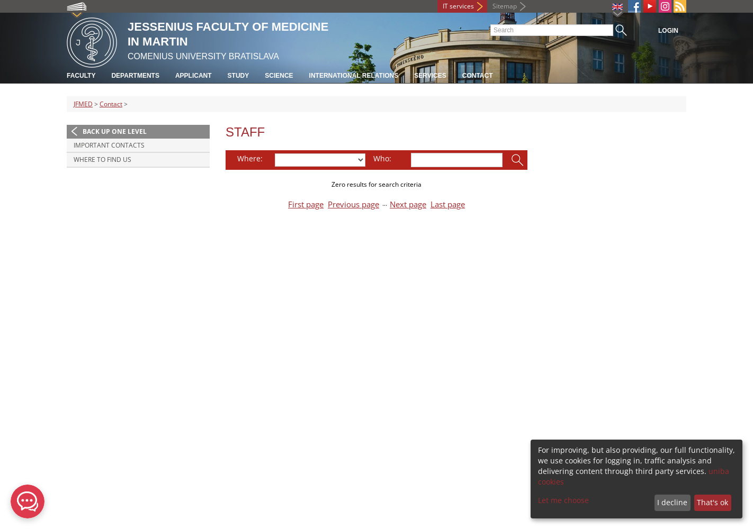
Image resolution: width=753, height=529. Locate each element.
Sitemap (504, 6)
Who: (382, 158)
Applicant (193, 75)
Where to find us (102, 159)
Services (430, 75)
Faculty (81, 75)
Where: (250, 158)
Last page (448, 204)
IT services (458, 6)
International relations (354, 75)
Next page (408, 204)
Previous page (353, 204)
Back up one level (115, 131)
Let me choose (563, 500)
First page (306, 204)
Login (668, 30)
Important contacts (109, 145)
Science (279, 75)
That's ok (712, 502)
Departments (135, 75)
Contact (477, 75)
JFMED (83, 103)
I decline (672, 502)
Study (238, 75)
